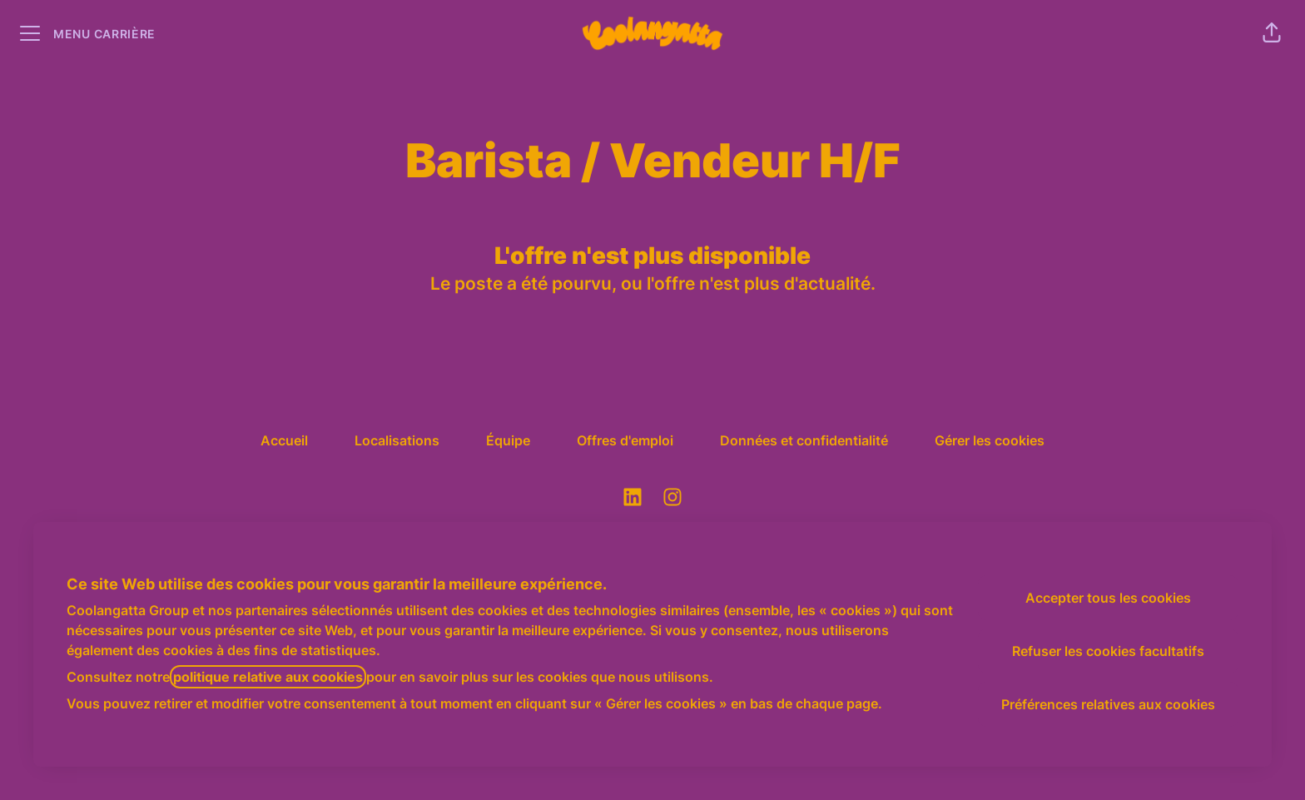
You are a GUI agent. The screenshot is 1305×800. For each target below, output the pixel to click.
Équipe (508, 440)
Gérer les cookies (989, 440)
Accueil (284, 440)
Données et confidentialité (804, 440)
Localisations (397, 440)
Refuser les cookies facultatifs (1108, 651)
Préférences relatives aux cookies (1108, 704)
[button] (1271, 33)
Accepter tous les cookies (1108, 597)
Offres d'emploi (625, 440)
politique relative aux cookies (268, 676)
